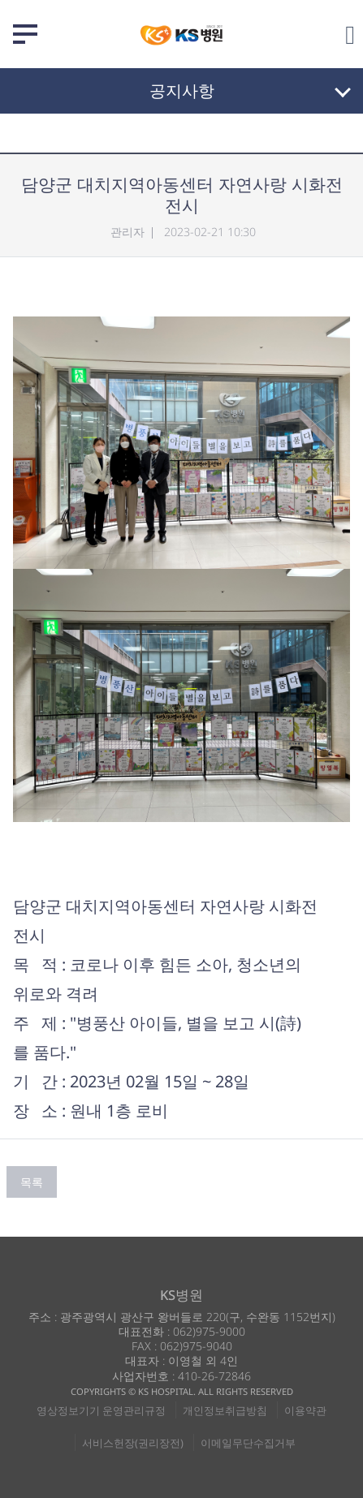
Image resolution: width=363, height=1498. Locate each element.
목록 (31, 1182)
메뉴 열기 (25, 34)
